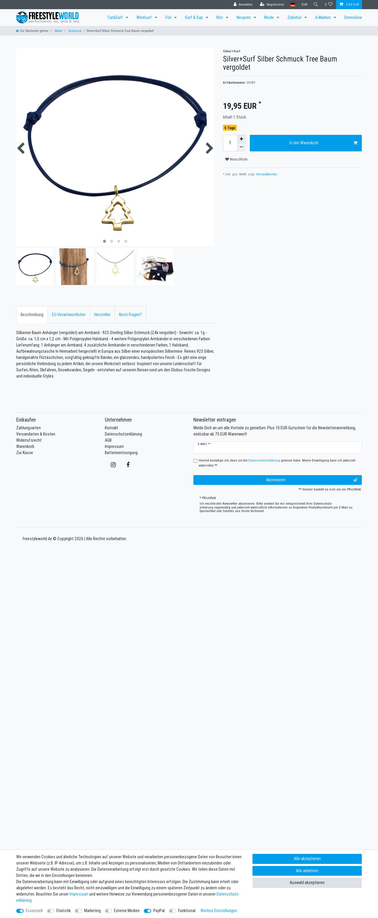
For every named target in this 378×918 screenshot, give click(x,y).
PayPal (159, 910)
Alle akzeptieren (307, 858)
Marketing (92, 910)
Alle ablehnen (307, 870)
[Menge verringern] (241, 147)
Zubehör (294, 17)
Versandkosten (266, 174)
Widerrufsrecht (29, 440)
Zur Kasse (24, 452)
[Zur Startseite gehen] (32, 31)
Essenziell (34, 910)
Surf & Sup (194, 17)
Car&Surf (115, 17)
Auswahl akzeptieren (307, 882)
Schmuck (74, 31)
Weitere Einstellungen (219, 910)
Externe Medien (127, 910)
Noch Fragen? (130, 314)
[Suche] (316, 4)
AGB (108, 440)
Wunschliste (236, 159)
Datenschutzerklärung (123, 434)
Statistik (63, 910)
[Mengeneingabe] (230, 143)
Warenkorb (25, 446)
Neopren (244, 17)
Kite (220, 17)
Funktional (186, 910)
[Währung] (303, 4)
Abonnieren (312, 480)
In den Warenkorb (323, 143)
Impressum (114, 446)
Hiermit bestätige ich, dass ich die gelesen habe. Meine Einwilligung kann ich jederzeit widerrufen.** (277, 462)
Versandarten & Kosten (35, 434)
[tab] (32, 314)
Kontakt (111, 427)
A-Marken (323, 17)
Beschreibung (32, 314)
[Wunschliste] (329, 4)
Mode (269, 17)
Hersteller (102, 314)
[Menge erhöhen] (241, 139)
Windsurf (144, 17)
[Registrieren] (271, 4)
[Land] (291, 4)
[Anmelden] (242, 4)
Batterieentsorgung (121, 452)
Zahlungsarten (28, 427)
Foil (168, 17)
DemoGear (353, 17)
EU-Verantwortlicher (69, 314)
